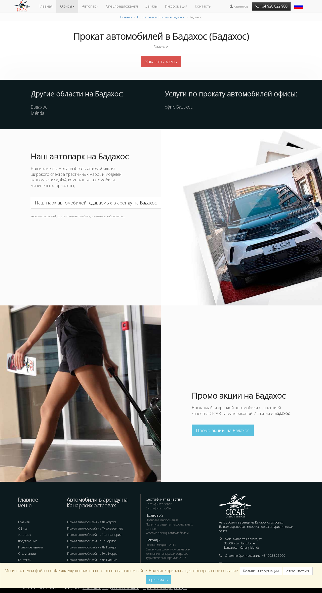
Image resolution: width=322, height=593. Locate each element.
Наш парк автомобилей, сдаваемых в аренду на (96, 203)
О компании (27, 553)
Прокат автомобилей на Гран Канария (94, 535)
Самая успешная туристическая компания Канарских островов (168, 551)
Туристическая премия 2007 (166, 558)
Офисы (23, 528)
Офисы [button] (67, 6)
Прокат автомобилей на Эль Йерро (92, 553)
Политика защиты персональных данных (169, 526)
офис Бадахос (178, 107)
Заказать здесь (161, 61)
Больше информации (261, 571)
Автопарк (90, 6)
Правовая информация (162, 520)
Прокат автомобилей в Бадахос (161, 17)
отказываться (297, 571)
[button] (299, 4)
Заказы (151, 6)
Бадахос (39, 107)
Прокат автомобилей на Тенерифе (92, 541)
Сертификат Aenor (159, 504)
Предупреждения (30, 547)
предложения (27, 541)
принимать (158, 579)
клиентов (239, 6)
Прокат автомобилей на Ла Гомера (91, 547)
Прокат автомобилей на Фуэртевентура (95, 528)
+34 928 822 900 (273, 555)
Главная (46, 6)
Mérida (37, 113)
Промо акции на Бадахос (223, 430)
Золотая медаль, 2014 (161, 545)
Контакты (203, 6)
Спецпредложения (122, 6)
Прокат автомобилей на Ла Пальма (92, 560)
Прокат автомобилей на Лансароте (91, 522)
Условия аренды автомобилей (167, 533)
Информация (176, 6)
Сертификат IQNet (159, 508)
